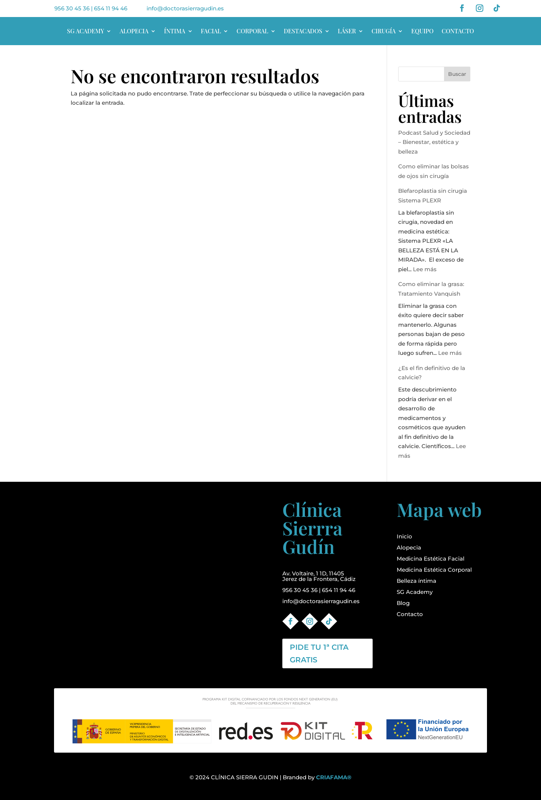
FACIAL (211, 31)
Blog (403, 602)
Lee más (425, 269)
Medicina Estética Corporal (434, 569)
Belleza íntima (416, 580)
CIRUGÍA (384, 31)
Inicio (404, 536)
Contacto (410, 614)
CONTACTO (458, 31)
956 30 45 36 (72, 8)
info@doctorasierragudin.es (185, 8)
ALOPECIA (134, 31)
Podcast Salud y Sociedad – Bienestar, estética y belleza (434, 142)
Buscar (457, 74)
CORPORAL (252, 31)
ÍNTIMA (174, 31)
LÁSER (347, 31)
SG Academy (415, 591)
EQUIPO (422, 31)
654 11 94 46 (110, 8)
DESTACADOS (303, 31)
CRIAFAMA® (334, 777)
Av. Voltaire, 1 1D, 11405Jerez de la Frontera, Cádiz (319, 576)
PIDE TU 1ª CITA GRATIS (319, 653)
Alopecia (409, 547)
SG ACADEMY (85, 31)
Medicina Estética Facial (430, 558)
